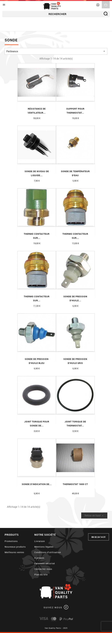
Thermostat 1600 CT (75, 484)
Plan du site (41, 574)
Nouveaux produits (15, 546)
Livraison (39, 541)
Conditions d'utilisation (47, 552)
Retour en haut (94, 515)
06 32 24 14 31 (98, 537)
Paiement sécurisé (44, 563)
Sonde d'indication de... (37, 484)
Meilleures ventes (14, 552)
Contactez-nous (43, 568)
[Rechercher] (56, 14)
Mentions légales (43, 546)
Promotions (11, 541)
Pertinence (56, 51)
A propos (39, 557)
